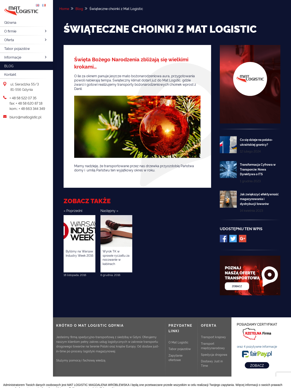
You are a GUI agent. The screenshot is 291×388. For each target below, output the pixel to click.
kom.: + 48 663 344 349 (27, 108)
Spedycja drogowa (214, 354)
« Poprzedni (73, 210)
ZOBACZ (257, 365)
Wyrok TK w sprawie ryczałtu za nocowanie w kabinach (116, 257)
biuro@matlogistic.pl (25, 117)
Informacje (26, 57)
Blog (8, 65)
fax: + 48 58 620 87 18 (26, 103)
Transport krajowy (213, 337)
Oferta (26, 39)
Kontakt (10, 74)
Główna (10, 22)
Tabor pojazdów (17, 48)
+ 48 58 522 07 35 (23, 97)
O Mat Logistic (178, 342)
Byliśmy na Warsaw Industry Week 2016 (79, 253)
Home (64, 8)
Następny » (109, 210)
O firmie (26, 31)
